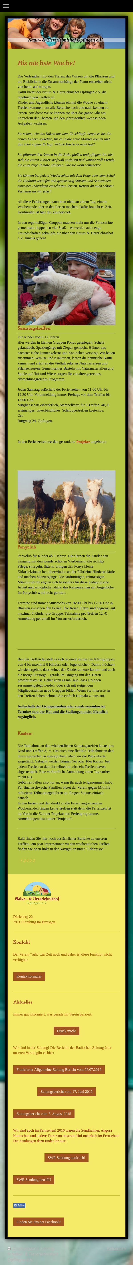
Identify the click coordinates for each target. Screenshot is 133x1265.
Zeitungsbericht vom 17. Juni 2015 (66, 1091)
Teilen (19, 1205)
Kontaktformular (29, 976)
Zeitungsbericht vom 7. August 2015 (43, 1114)
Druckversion (22, 1248)
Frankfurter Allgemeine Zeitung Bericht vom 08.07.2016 (58, 1069)
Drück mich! (66, 1031)
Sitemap (47, 1248)
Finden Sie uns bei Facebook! (38, 1222)
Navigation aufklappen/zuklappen (66, 6)
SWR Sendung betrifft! (33, 1180)
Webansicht (116, 1248)
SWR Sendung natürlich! (66, 1158)
